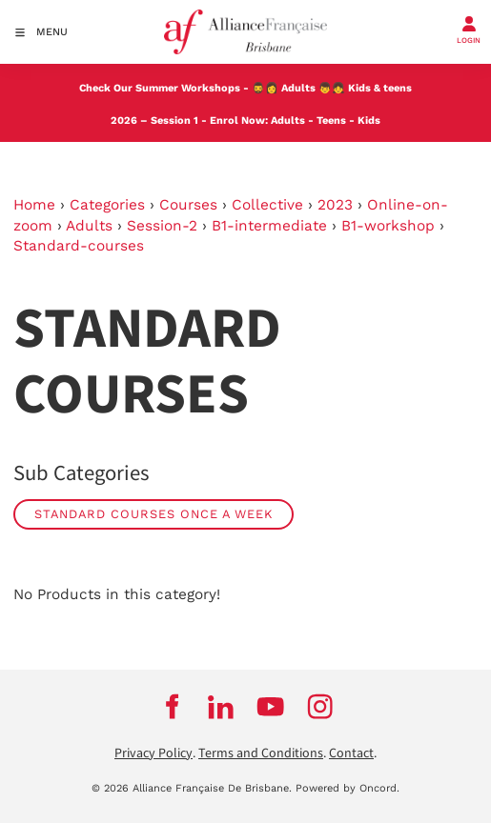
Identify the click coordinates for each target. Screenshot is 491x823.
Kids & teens (380, 88)
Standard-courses (78, 245)
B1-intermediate (269, 225)
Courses (188, 204)
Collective (267, 204)
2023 (335, 204)
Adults (298, 88)
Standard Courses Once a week (153, 514)
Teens (331, 120)
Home (34, 204)
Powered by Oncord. (347, 788)
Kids (369, 120)
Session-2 (162, 225)
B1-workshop (388, 225)
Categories (107, 204)
